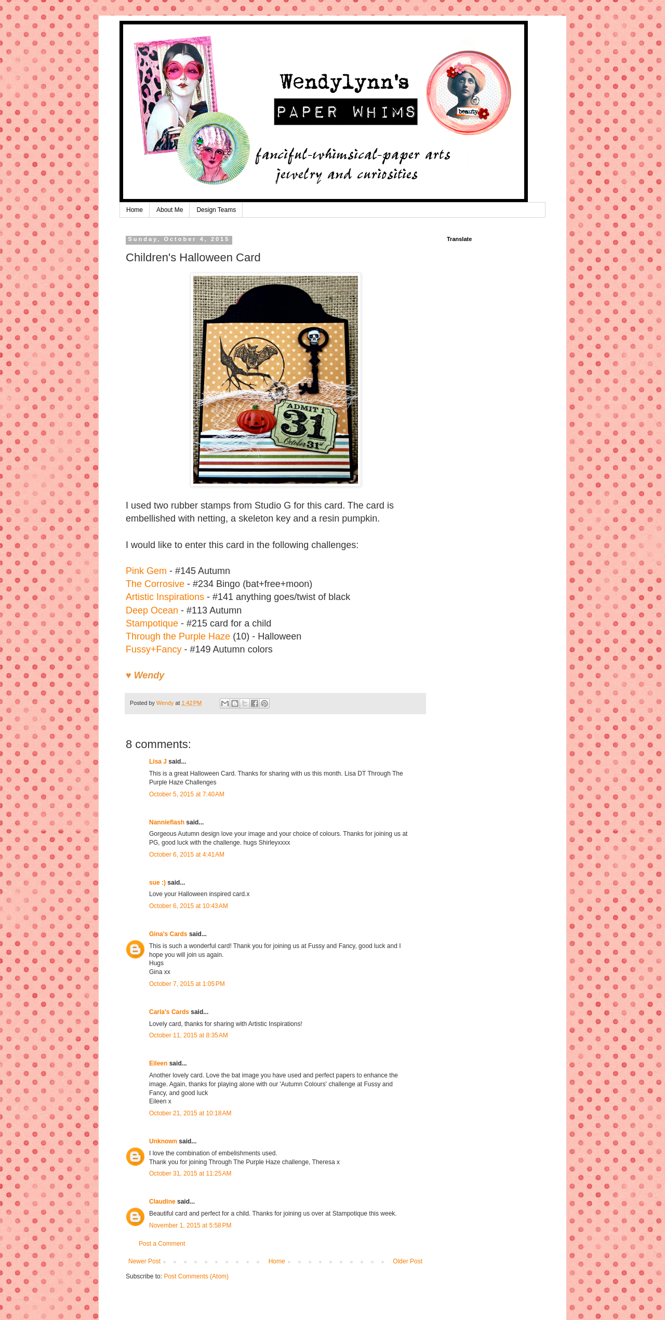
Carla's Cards (169, 1012)
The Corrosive (155, 584)
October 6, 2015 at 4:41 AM (186, 854)
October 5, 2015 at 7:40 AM (186, 794)
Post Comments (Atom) (196, 1276)
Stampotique (152, 623)
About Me (169, 210)
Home (134, 210)
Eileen (158, 1063)
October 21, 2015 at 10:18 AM (190, 1113)
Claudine (162, 1201)
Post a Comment (162, 1243)
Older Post (407, 1261)
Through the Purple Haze (178, 636)
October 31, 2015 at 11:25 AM (190, 1173)
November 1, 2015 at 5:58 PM (190, 1225)
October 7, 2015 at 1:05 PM (187, 984)
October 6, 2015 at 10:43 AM (188, 906)
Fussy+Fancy (154, 649)
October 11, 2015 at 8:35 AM (188, 1035)
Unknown (163, 1141)
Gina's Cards (168, 934)
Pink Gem (146, 571)
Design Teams (216, 210)
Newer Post (144, 1261)
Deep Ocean (152, 610)
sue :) (157, 882)
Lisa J (158, 761)
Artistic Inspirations (165, 597)
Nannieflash (166, 822)
